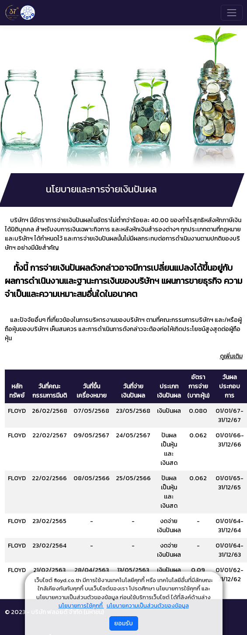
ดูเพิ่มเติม (231, 356)
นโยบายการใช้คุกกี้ (81, 605)
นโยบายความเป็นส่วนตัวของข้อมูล (148, 605)
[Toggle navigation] (231, 12)
